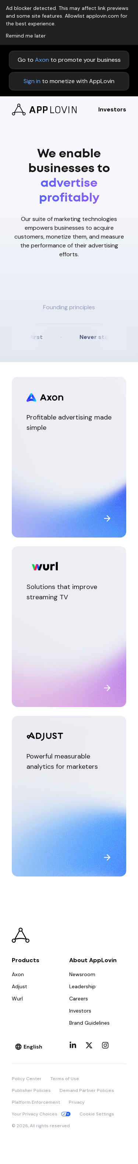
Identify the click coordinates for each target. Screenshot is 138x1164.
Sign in (32, 81)
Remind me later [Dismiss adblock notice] (26, 35)
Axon (42, 60)
